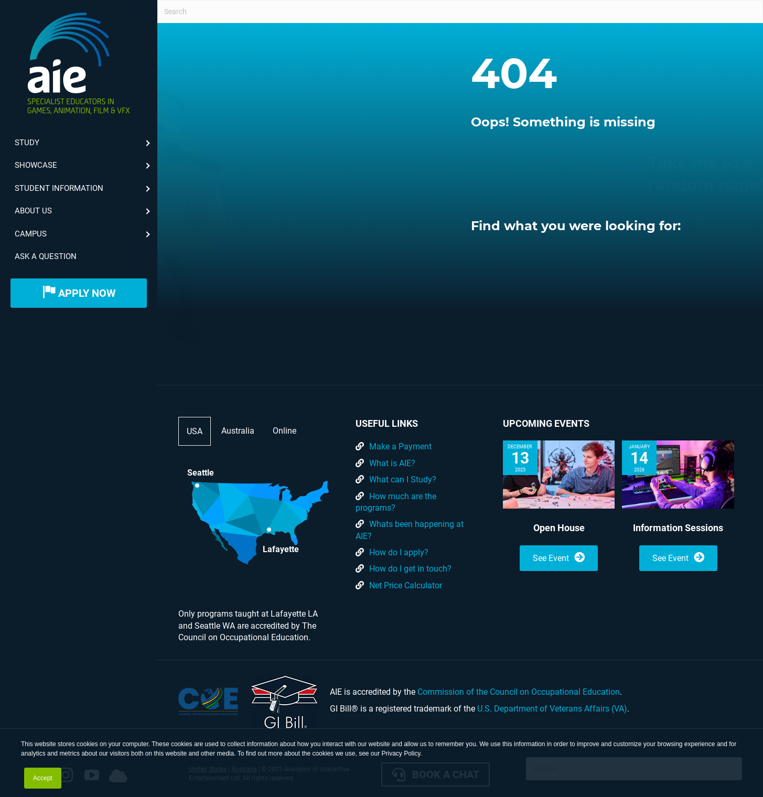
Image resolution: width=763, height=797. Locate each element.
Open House (559, 527)
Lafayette (281, 548)
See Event (559, 557)
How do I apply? (398, 552)
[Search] (460, 11)
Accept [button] (42, 778)
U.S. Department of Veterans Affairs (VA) (552, 709)
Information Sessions (678, 527)
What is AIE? (392, 463)
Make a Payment (400, 446)
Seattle (200, 473)
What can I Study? (402, 479)
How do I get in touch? (410, 569)
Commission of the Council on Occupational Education (518, 692)
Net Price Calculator (405, 585)
